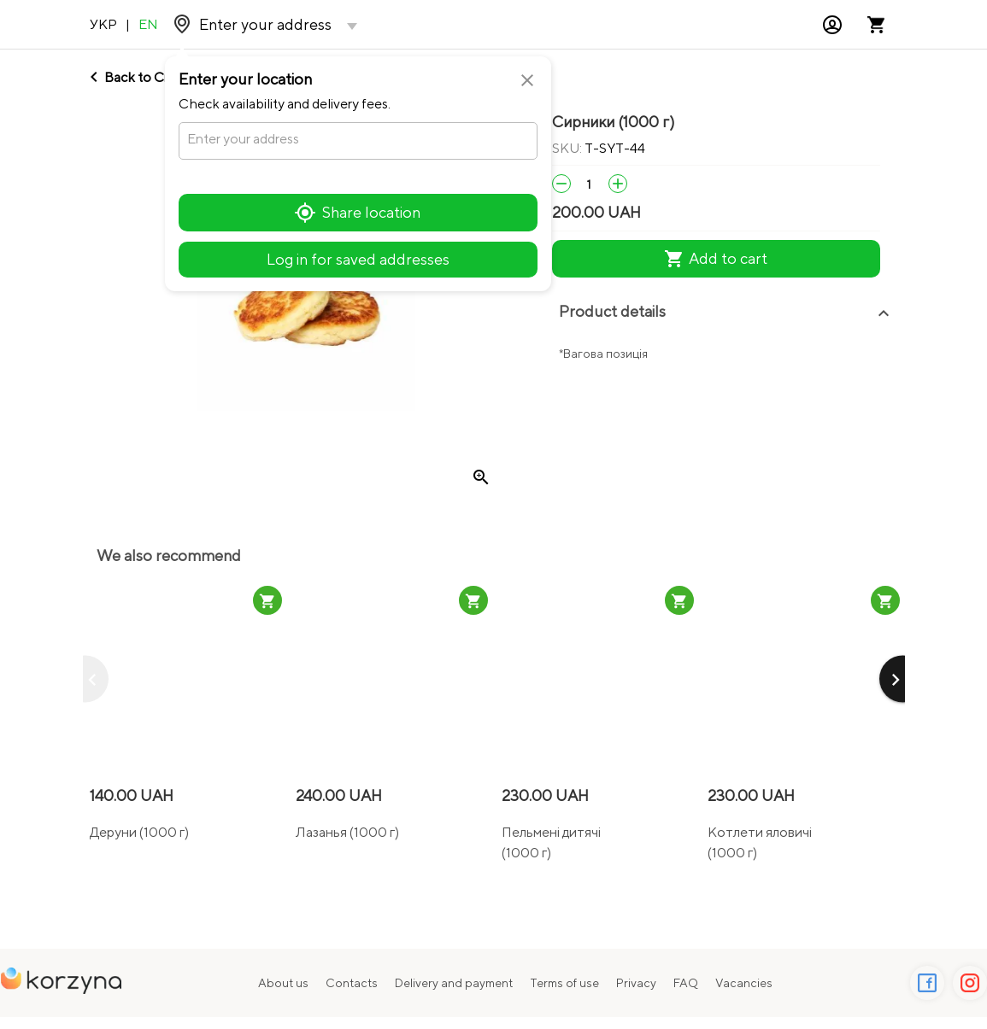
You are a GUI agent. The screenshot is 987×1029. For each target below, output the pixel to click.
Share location (357, 212)
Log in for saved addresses (358, 259)
